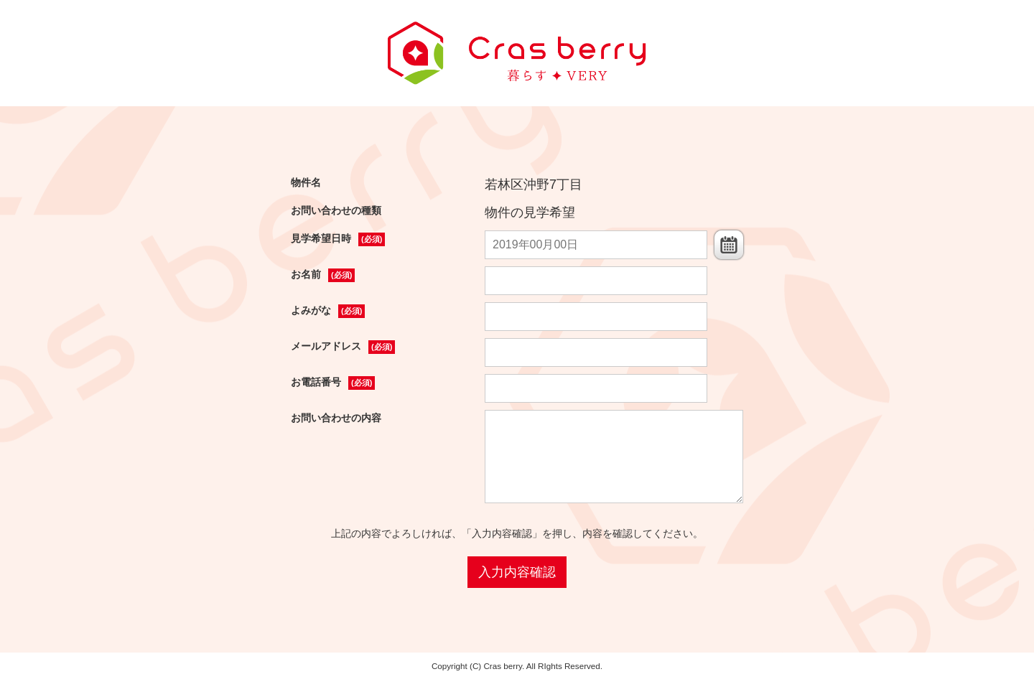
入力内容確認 (517, 572)
